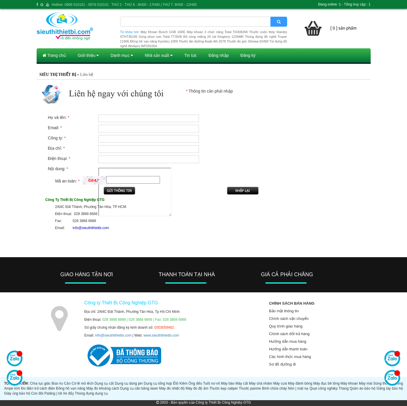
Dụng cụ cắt (104, 383)
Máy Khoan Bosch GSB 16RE (163, 32)
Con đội (37, 393)
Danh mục (121, 55)
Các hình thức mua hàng (290, 356)
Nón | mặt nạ (298, 388)
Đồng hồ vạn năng (70, 388)
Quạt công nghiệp (323, 388)
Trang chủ (54, 55)
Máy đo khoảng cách (102, 388)
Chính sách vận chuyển (289, 318)
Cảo (67, 383)
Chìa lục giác (40, 383)
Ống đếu (195, 383)
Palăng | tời (53, 393)
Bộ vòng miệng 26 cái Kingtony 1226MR (213, 36)
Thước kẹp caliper (223, 388)
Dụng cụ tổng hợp (158, 383)
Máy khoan (349, 383)
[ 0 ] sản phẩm (344, 28)
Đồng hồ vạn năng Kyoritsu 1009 (154, 41)
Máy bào (227, 383)
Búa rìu (57, 383)
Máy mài (365, 383)
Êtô (175, 383)
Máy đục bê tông (326, 383)
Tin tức (190, 55)
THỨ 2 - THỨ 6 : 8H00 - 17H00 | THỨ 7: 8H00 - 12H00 (154, 5)
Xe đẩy (68, 393)
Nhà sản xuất (159, 55)
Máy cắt (241, 383)
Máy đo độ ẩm (196, 388)
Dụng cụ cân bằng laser (139, 388)
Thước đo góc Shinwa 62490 (247, 41)
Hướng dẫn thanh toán (288, 349)
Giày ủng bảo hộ (17, 393)
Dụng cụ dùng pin (129, 383)
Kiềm (183, 383)
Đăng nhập (219, 55)
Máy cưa (280, 383)
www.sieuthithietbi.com (161, 335)
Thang (344, 388)
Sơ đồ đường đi (282, 364)
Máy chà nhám (260, 383)
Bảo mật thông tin (284, 311)
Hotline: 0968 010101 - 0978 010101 (80, 5)
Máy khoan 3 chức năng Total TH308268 (217, 32)
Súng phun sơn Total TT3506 (160, 36)
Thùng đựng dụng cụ (91, 393)
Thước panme (250, 388)
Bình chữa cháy (274, 388)
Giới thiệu (88, 55)
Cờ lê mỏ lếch (82, 383)
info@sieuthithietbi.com (113, 335)
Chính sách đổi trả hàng (289, 334)
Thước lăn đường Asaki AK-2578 (202, 41)
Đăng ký (248, 55)
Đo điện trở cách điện (38, 388)
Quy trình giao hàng (285, 326)
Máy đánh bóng (300, 383)
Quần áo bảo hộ (362, 388)
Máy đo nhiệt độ (172, 388)
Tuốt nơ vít (211, 383)
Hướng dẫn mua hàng (287, 341)
